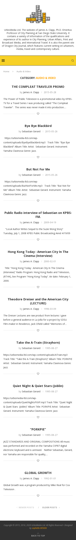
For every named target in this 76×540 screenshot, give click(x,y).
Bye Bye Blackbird (38, 126)
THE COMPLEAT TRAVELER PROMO (38, 87)
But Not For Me (38, 169)
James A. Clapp (31, 92)
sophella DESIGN (39, 528)
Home (6, 71)
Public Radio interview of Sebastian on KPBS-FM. (38, 215)
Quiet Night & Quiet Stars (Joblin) (38, 386)
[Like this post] (38, 113)
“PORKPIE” (38, 429)
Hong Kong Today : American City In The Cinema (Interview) (38, 254)
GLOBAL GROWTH (38, 473)
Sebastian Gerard (31, 131)
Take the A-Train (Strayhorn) (38, 342)
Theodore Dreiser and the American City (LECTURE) (38, 301)
